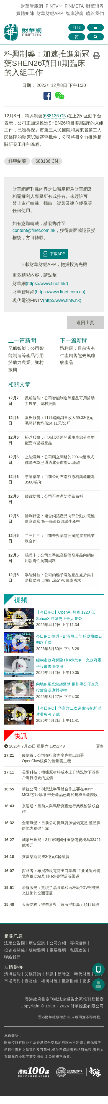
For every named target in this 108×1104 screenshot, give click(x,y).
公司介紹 (58, 943)
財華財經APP (50, 13)
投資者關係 (14, 950)
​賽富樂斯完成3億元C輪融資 (46, 856)
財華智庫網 (32, 6)
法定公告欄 (14, 943)
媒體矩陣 (25, 13)
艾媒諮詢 (33, 974)
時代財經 (82, 974)
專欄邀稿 (78, 943)
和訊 (49, 974)
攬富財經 (70, 981)
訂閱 (77, 27)
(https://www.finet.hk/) (47, 283)
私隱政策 (78, 950)
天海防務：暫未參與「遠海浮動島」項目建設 (60, 904)
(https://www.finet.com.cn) (60, 291)
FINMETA (74, 6)
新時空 (64, 974)
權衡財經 (49, 981)
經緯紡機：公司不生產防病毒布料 (54, 496)
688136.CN (55, 115)
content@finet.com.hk (33, 230)
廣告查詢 (37, 943)
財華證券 (95, 6)
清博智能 (12, 974)
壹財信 (31, 981)
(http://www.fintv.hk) (62, 300)
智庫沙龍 (75, 13)
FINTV (52, 6)
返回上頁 (85, 322)
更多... (89, 981)
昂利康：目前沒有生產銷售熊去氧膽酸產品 (77, 355)
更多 (100, 746)
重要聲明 (58, 950)
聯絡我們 (95, 13)
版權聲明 (37, 950)
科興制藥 (17, 161)
